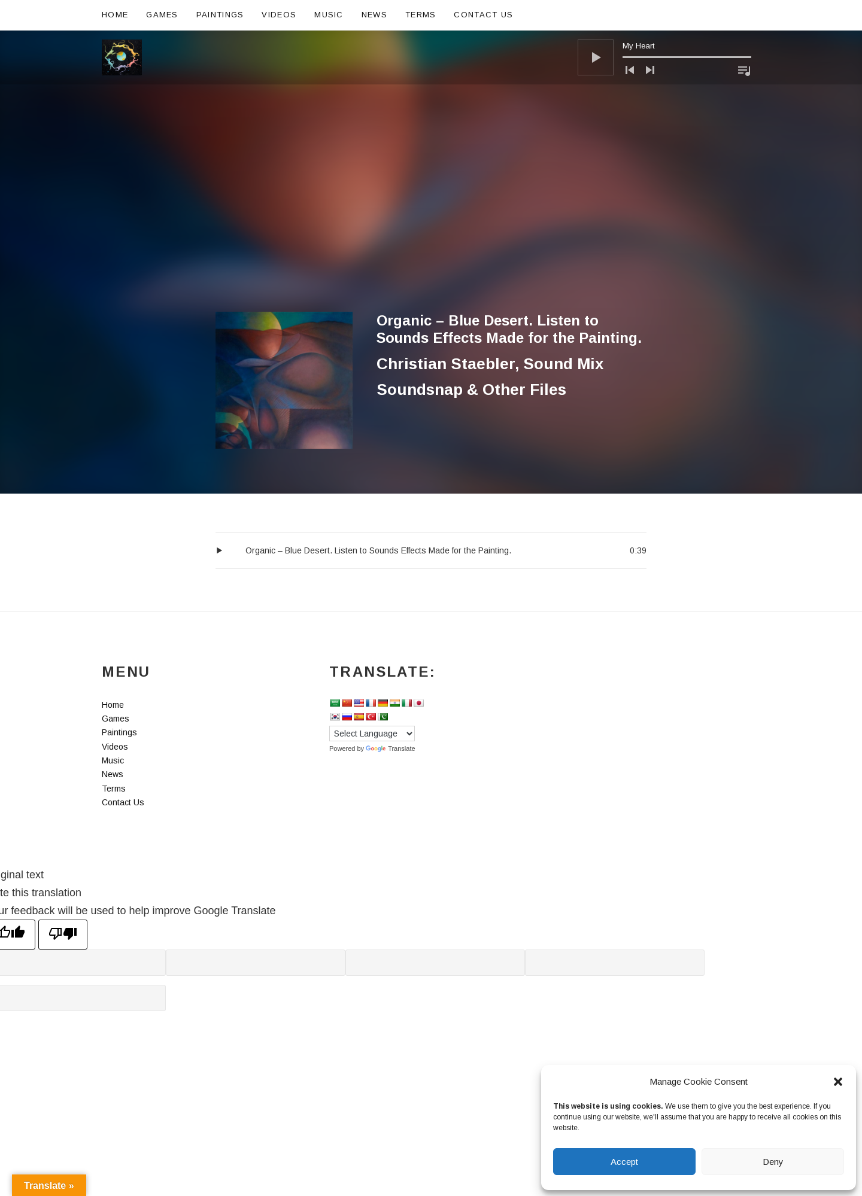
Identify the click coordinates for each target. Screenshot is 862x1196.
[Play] (596, 57)
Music (329, 14)
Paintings (220, 14)
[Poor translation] (62, 935)
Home (115, 14)
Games (162, 14)
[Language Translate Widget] (372, 733)
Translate (390, 748)
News (374, 14)
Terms (420, 14)
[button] (838, 1082)
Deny (773, 1162)
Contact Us (483, 14)
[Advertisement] (431, 222)
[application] (664, 57)
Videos (279, 14)
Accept (624, 1162)
